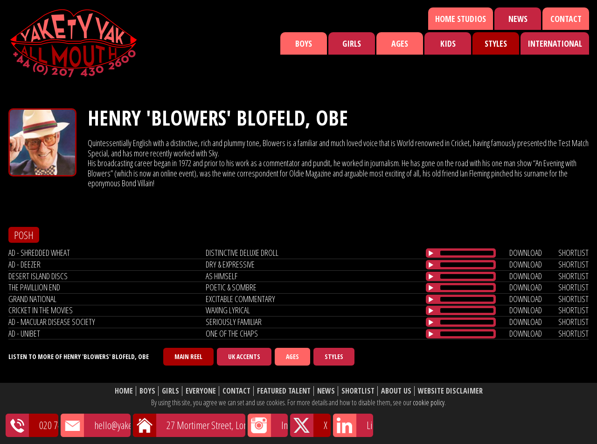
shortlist (573, 252)
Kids (448, 43)
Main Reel (188, 356)
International (555, 43)
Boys (303, 43)
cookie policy (428, 402)
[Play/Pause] (431, 253)
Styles (496, 43)
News (518, 18)
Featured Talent (284, 391)
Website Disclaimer (450, 391)
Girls (351, 43)
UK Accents (244, 356)
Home (124, 391)
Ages (399, 43)
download (525, 252)
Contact (566, 18)
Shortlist (358, 391)
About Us (396, 391)
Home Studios (460, 18)
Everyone (201, 391)
